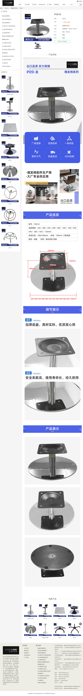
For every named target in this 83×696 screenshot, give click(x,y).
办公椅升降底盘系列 (7, 29)
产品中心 (34, 4)
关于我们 (27, 4)
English (79, 1)
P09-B (21, 8)
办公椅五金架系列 (6, 59)
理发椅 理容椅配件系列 (8, 36)
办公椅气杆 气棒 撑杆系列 (8, 26)
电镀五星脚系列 (6, 16)
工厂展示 (49, 4)
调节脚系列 (5, 53)
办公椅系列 (5, 63)
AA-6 (10, 204)
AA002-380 (45, 637)
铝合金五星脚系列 (6, 19)
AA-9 (10, 247)
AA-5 (74, 637)
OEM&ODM (42, 4)
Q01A (9, 160)
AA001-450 (10, 94)
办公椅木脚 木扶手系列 (8, 56)
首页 (20, 4)
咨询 (64, 4)
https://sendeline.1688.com (71, 688)
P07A (9, 138)
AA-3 (59, 637)
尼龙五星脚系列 (6, 22)
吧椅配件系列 (14, 8)
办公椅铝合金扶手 (6, 46)
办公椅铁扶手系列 (6, 42)
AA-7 (10, 225)
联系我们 (56, 4)
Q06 (10, 182)
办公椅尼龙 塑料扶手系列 (8, 49)
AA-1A (10, 116)
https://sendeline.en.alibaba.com (72, 686)
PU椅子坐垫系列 (6, 66)
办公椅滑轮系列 (6, 32)
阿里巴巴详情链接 (62, 41)
